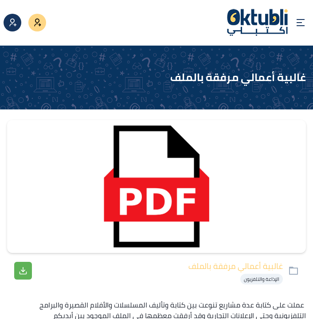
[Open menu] (300, 22)
